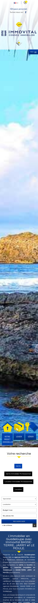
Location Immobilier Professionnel (18, 482)
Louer (19, 436)
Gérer (31, 436)
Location (18, 489)
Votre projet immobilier (8, 439)
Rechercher (19, 521)
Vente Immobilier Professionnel (18, 474)
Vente (18, 466)
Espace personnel (19, 9)
